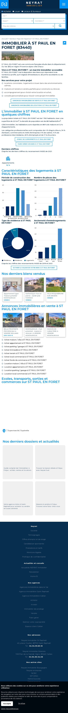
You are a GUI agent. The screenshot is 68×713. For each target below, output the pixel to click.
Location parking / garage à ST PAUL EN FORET (25, 370)
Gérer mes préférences (9, 709)
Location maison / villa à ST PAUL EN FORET (23, 364)
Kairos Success (34, 679)
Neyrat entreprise (34, 670)
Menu (63, 4)
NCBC (34, 673)
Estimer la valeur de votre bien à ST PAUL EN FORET (34, 268)
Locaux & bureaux (31, 11)
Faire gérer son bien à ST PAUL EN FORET (34, 144)
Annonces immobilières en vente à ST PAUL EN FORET (34, 100)
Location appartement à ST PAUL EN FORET (23, 367)
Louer (16, 11)
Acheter (6, 11)
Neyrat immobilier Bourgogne (34, 668)
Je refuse (21, 703)
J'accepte (7, 704)
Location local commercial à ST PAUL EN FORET (25, 374)
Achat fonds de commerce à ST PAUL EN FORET (25, 360)
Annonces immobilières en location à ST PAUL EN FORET (34, 105)
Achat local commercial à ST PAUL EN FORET (24, 357)
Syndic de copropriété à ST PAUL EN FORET (34, 139)
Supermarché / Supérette (15, 430)
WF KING (34, 676)
